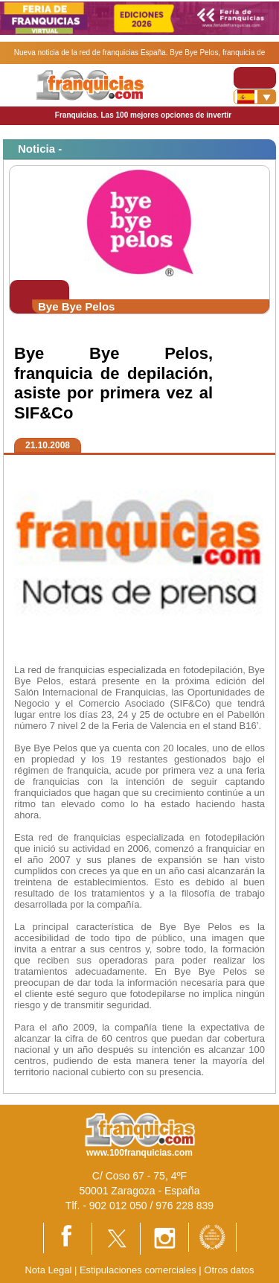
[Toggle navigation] (255, 78)
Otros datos (229, 1270)
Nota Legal (48, 1270)
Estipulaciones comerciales (139, 1270)
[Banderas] (255, 96)
